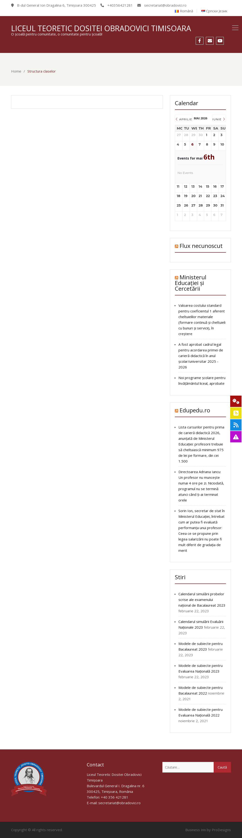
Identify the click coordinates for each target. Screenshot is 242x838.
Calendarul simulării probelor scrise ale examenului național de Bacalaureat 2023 (201, 600)
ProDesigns (221, 829)
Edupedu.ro (195, 410)
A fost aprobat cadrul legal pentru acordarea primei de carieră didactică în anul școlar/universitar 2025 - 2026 (200, 355)
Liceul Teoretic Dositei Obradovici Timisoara (101, 28)
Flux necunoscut (201, 246)
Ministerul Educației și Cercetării (190, 282)
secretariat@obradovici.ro (119, 802)
